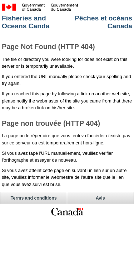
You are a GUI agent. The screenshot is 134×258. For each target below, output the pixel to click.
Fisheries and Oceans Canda (25, 22)
